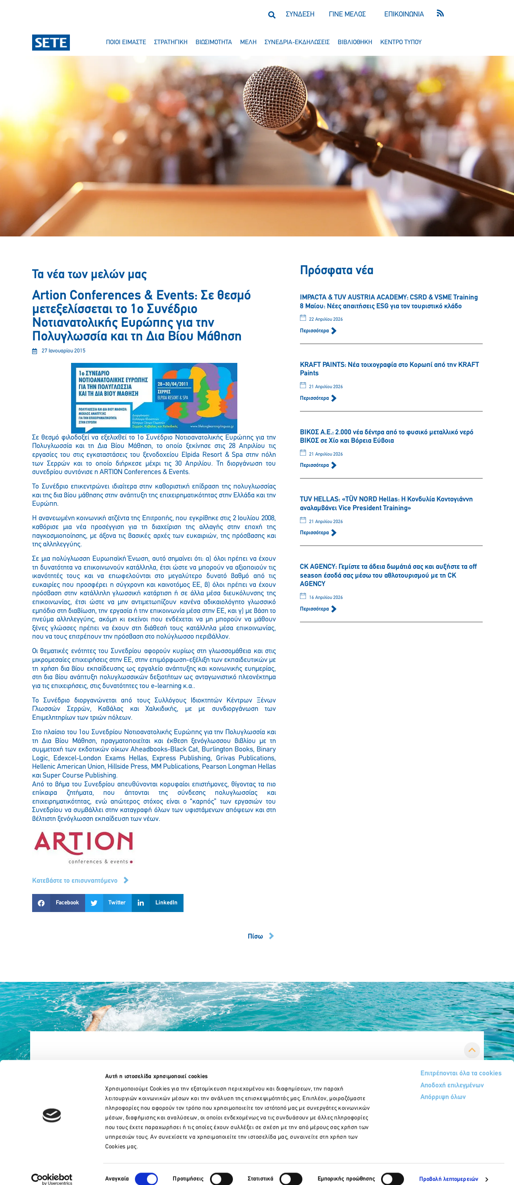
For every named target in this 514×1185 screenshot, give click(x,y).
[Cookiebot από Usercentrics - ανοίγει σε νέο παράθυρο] (52, 1169)
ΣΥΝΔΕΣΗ (300, 14)
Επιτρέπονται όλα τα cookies (431, 1063)
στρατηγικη (171, 42)
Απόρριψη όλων (413, 1088)
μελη (248, 42)
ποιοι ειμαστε (126, 42)
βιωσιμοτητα (214, 42)
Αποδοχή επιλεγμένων (423, 1076)
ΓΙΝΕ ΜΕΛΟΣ (347, 14)
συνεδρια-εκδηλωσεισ (297, 42)
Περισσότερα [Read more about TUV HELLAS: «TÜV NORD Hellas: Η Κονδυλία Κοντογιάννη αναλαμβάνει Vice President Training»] (315, 533)
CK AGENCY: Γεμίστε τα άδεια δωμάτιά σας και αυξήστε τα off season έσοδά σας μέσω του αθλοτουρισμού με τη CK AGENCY (388, 575)
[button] (271, 14)
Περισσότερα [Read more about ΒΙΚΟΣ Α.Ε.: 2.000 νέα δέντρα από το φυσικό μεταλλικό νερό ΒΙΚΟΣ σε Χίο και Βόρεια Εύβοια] (315, 465)
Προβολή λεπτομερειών (448, 1169)
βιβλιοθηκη (355, 42)
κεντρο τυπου (401, 42)
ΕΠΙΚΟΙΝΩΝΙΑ (404, 14)
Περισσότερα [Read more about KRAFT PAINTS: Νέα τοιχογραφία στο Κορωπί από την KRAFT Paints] (315, 398)
